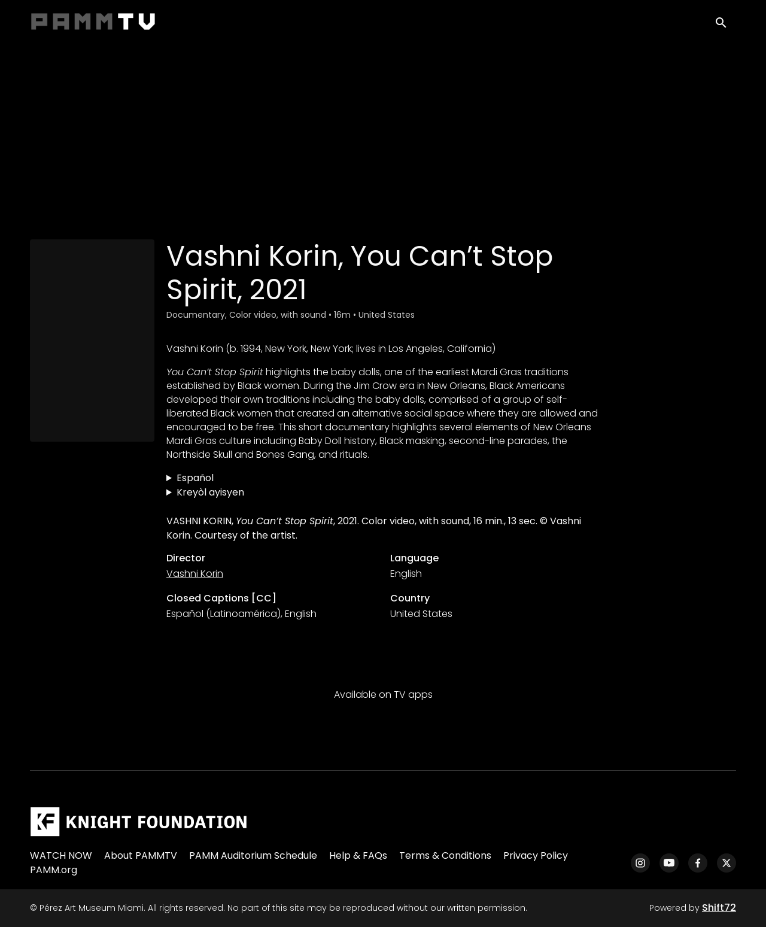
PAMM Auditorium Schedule (253, 855)
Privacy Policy (535, 855)
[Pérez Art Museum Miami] (138, 822)
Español (195, 478)
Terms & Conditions (445, 855)
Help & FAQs (358, 855)
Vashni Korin (194, 573)
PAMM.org (53, 870)
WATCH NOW (61, 855)
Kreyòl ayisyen (210, 492)
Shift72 (719, 907)
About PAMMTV (140, 855)
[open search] (725, 25)
